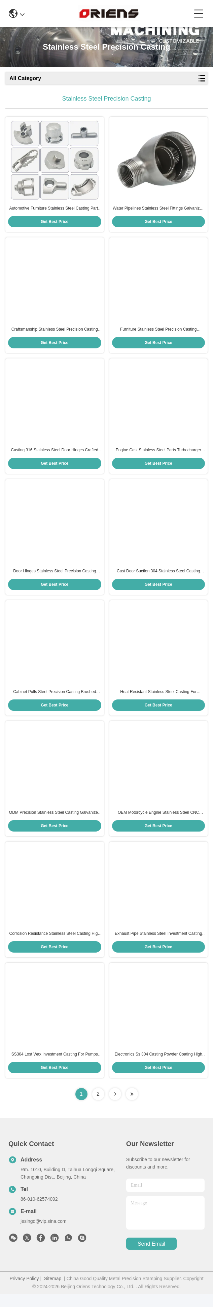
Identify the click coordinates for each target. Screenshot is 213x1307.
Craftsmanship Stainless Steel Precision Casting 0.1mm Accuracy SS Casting (54, 332)
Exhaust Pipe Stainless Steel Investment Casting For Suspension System (158, 945)
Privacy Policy (24, 1291)
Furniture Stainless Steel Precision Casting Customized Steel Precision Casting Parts (158, 332)
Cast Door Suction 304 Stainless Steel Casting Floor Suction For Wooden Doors (158, 577)
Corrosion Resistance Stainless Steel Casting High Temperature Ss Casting (54, 945)
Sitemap (52, 1291)
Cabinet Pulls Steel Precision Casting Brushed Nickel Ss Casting (54, 700)
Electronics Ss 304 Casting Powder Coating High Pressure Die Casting (158, 1067)
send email (151, 1256)
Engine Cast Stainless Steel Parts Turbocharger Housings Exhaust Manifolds (158, 455)
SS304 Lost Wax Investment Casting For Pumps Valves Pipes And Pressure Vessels (54, 1067)
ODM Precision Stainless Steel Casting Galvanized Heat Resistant (54, 822)
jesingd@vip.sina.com (43, 1234)
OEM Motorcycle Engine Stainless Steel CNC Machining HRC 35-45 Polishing (158, 822)
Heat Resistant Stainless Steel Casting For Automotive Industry (158, 700)
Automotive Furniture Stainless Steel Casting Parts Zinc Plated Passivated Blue (54, 210)
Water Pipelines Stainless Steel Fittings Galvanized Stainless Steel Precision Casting (158, 210)
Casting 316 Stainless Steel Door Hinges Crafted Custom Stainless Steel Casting (54, 455)
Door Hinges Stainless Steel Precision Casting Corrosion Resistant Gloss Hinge (54, 577)
